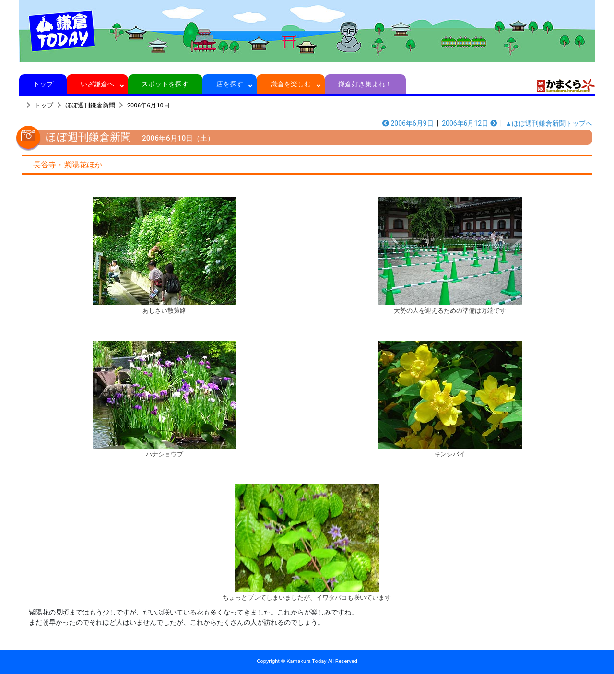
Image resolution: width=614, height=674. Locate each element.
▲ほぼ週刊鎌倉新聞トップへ (548, 123)
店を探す (229, 84)
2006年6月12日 (469, 123)
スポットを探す (165, 84)
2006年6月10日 (148, 105)
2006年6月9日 (408, 123)
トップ (43, 84)
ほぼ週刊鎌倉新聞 (90, 105)
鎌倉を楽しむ (291, 84)
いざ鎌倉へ (97, 84)
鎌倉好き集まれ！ (365, 84)
